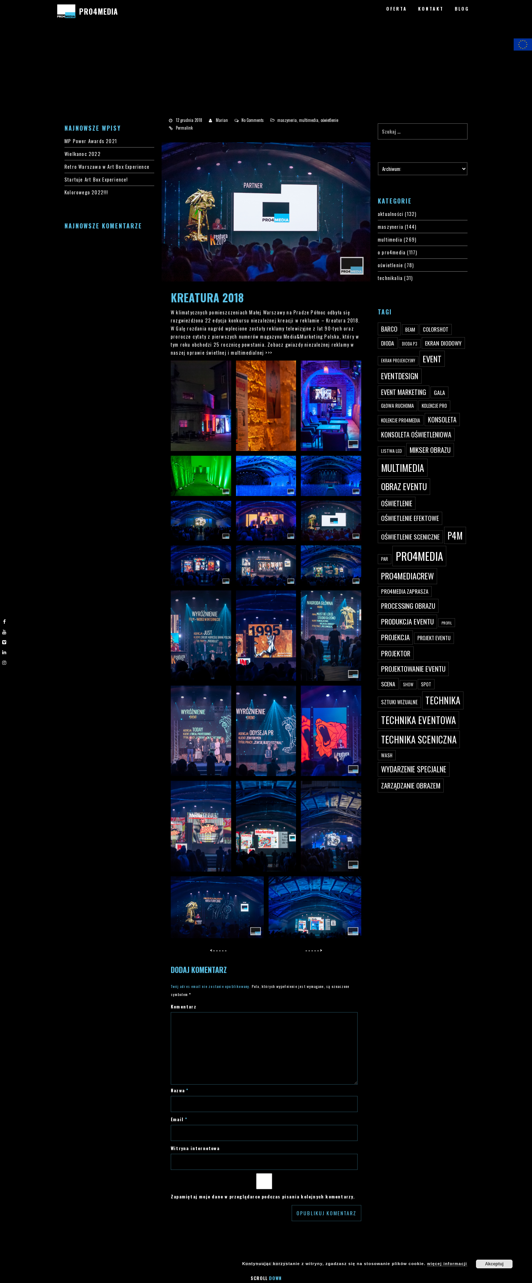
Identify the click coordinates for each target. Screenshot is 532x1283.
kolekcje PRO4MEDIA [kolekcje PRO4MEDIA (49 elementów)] (400, 420)
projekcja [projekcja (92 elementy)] (395, 637)
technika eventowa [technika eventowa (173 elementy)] (418, 720)
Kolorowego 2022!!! (86, 192)
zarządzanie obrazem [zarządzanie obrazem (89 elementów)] (410, 785)
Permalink (184, 128)
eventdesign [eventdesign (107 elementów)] (399, 375)
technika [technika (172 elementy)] (442, 700)
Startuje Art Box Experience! (96, 179)
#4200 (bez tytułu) (30, 54)
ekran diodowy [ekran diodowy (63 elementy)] (443, 343)
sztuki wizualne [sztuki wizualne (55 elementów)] (399, 702)
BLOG (462, 8)
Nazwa (179, 1090)
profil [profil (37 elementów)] (447, 623)
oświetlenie (329, 120)
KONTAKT (431, 8)
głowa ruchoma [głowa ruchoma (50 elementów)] (397, 405)
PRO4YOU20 (22, 62)
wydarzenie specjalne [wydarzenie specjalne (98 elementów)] (413, 769)
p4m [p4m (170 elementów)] (455, 535)
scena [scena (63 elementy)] (388, 683)
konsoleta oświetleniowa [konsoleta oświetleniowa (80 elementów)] (416, 434)
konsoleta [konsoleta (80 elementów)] (442, 419)
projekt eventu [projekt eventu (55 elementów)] (434, 638)
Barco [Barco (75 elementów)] (389, 328)
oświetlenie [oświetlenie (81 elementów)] (396, 503)
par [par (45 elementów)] (384, 558)
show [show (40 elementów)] (408, 684)
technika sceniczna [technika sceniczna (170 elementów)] (419, 739)
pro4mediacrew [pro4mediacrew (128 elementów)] (407, 576)
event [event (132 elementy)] (432, 359)
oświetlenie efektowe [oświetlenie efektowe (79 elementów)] (410, 518)
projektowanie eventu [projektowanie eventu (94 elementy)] (413, 668)
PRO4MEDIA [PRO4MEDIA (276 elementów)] (419, 556)
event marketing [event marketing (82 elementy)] (403, 392)
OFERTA (396, 8)
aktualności (390, 213)
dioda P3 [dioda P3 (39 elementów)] (409, 344)
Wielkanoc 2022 (82, 153)
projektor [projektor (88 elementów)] (395, 653)
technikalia (390, 277)
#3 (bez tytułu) (26, 46)
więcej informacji (447, 1263)
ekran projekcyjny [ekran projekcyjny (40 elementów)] (398, 360)
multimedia (308, 120)
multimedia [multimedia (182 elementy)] (402, 467)
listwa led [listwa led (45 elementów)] (391, 450)
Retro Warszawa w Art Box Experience (106, 166)
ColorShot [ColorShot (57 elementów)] (435, 329)
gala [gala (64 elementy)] (439, 392)
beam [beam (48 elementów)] (410, 329)
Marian (222, 120)
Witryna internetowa (195, 1148)
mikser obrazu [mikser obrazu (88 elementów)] (430, 450)
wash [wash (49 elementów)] (386, 755)
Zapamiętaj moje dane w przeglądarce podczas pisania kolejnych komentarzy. (263, 1196)
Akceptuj (494, 1264)
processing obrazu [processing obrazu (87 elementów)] (408, 606)
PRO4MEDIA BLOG (28, 78)
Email (179, 1119)
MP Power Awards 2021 (90, 141)
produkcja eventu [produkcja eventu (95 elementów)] (407, 621)
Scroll (266, 1278)
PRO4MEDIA (98, 11)
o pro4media (392, 252)
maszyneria (287, 120)
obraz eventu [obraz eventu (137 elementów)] (404, 486)
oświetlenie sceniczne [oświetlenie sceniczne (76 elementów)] (410, 536)
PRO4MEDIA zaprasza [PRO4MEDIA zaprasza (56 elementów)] (404, 591)
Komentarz (183, 1006)
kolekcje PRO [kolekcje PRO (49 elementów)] (434, 405)
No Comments (252, 120)
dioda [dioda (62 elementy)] (387, 343)
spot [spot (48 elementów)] (426, 684)
